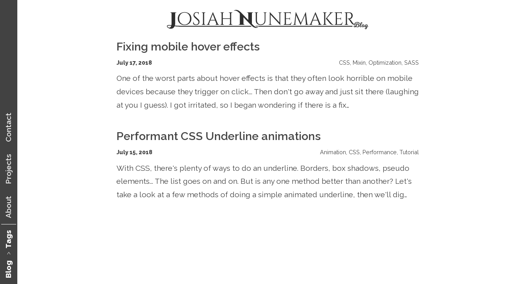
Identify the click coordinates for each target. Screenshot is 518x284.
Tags (8, 239)
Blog (8, 269)
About (8, 207)
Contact (8, 127)
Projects (8, 169)
